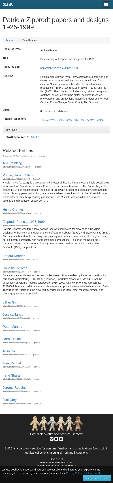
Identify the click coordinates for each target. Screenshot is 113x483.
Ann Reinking (12, 163)
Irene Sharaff (12, 375)
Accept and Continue (97, 478)
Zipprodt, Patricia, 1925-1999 (24, 222)
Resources (11, 40)
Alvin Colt (9, 351)
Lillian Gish (11, 302)
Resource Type (12, 49)
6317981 (35, 137)
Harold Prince (12, 339)
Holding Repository (14, 118)
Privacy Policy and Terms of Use (84, 473)
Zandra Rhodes (14, 256)
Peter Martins (12, 327)
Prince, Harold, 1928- (18, 175)
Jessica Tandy (13, 314)
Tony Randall (12, 363)
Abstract (8, 75)
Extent (6, 109)
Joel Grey (10, 400)
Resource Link (11, 66)
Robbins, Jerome (15, 268)
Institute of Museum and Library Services (56, 465)
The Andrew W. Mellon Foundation (56, 462)
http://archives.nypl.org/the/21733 (59, 68)
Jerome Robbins (14, 387)
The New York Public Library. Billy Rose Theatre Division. (72, 120)
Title (5, 57)
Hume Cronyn (13, 209)
